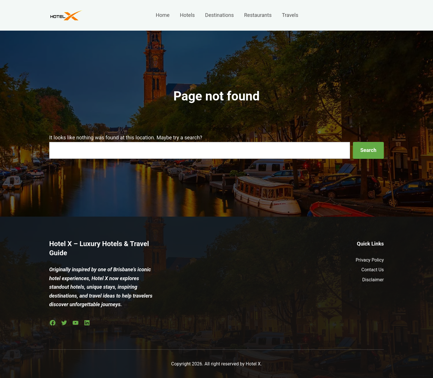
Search (368, 150)
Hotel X (253, 364)
